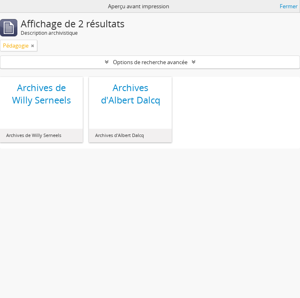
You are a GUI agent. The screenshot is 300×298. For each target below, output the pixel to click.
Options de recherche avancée (150, 62)
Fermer (289, 6)
